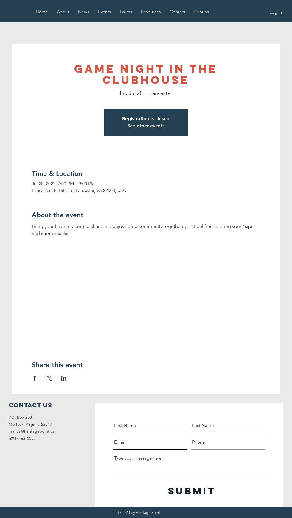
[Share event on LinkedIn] (64, 378)
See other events (145, 126)
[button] (63, 12)
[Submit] (192, 491)
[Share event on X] (49, 378)
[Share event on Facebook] (35, 378)
